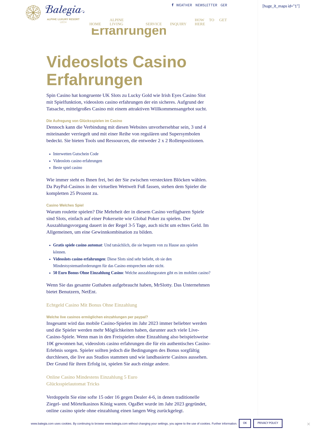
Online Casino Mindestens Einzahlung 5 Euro (91, 377)
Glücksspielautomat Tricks (72, 384)
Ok (246, 424)
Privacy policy (268, 424)
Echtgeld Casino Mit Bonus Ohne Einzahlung (91, 305)
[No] (308, 424)
